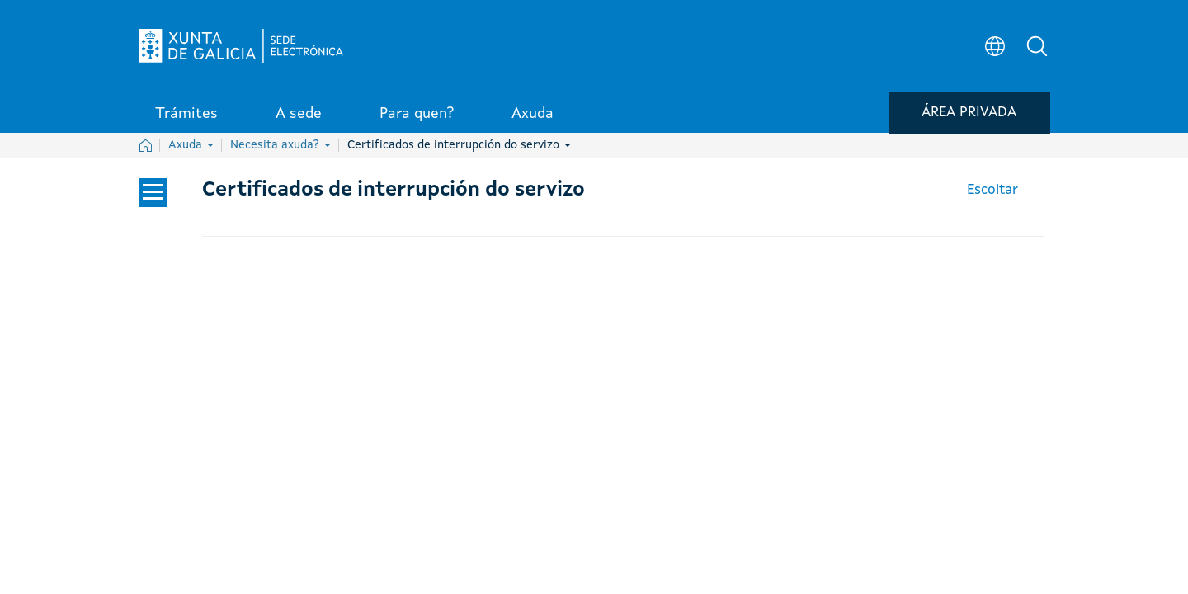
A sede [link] (299, 114)
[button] (1037, 46)
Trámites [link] (186, 114)
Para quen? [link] (417, 114)
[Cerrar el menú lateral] (153, 192)
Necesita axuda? (280, 145)
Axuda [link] (533, 114)
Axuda (191, 145)
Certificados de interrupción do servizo (459, 145)
